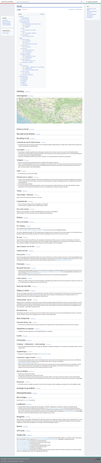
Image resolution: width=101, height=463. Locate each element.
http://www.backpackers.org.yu (23, 445)
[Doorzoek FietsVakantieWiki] (49, 2)
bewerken (28, 91)
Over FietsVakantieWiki (13, 461)
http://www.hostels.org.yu (44, 353)
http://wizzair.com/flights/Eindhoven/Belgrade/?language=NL (30, 229)
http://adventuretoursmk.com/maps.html (55, 408)
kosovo (55, 439)
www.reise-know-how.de (69, 411)
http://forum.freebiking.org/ (23, 443)
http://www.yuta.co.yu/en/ (22, 446)
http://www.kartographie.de (23, 442)
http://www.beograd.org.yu (22, 448)
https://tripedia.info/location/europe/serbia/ (27, 362)
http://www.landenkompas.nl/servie (45, 439)
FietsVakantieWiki (7, 1)
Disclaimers (21, 461)
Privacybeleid (4, 461)
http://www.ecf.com (56, 271)
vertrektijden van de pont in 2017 (63, 260)
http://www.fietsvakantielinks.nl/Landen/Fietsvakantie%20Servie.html (32, 437)
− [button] (18, 101)
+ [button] (18, 99)
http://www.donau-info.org (33, 273)
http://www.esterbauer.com (43, 271)
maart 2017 (26, 400)
